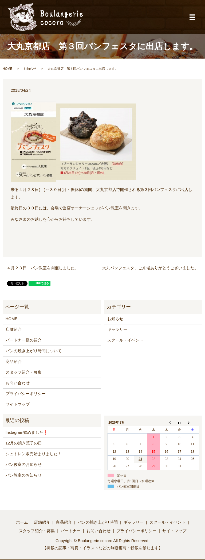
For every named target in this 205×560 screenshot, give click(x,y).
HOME (7, 69)
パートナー (71, 530)
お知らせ (29, 69)
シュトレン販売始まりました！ (34, 453)
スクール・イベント (125, 340)
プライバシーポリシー (26, 393)
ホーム (22, 522)
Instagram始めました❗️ (27, 432)
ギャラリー (117, 329)
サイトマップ (18, 404)
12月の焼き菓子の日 (24, 443)
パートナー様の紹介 (24, 340)
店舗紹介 (14, 329)
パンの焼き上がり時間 (98, 522)
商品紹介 (14, 361)
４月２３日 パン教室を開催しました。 (43, 268)
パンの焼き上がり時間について (34, 350)
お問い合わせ (18, 383)
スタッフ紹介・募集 (24, 372)
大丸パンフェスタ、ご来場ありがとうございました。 (150, 268)
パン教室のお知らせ (24, 464)
